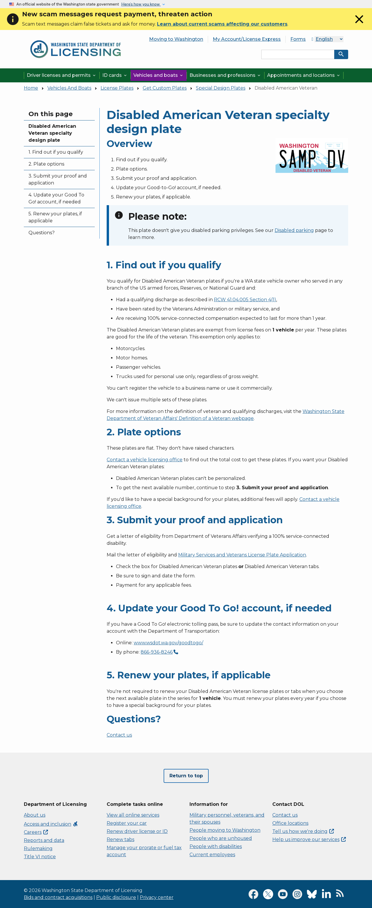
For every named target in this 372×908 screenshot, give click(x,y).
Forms (298, 39)
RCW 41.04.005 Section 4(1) (245, 299)
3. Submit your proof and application (57, 179)
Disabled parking (294, 230)
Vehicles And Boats (69, 88)
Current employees (212, 854)
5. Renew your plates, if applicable (55, 217)
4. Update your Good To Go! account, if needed (56, 198)
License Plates (117, 88)
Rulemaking (38, 848)
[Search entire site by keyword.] (298, 54)
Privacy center (157, 897)
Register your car (127, 823)
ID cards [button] (115, 75)
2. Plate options (46, 164)
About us (34, 815)
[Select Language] (329, 39)
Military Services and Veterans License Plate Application (242, 555)
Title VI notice (40, 856)
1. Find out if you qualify (55, 152)
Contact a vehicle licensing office (145, 459)
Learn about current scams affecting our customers (222, 24)
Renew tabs (120, 839)
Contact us (119, 735)
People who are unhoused (220, 838)
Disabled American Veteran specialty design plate (52, 133)
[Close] (359, 24)
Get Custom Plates (165, 88)
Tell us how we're (303, 831)
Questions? (41, 232)
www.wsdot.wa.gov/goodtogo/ (168, 642)
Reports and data (44, 840)
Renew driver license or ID (137, 831)
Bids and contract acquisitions (58, 897)
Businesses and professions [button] (225, 75)
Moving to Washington (176, 39)
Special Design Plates (220, 88)
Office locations (290, 823)
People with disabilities (215, 846)
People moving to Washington (224, 830)
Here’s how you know (141, 4)
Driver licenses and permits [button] (61, 75)
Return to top (186, 775)
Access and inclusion (51, 824)
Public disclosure (116, 897)
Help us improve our (309, 839)
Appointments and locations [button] (304, 75)
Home (31, 88)
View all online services (133, 815)
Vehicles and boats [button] (158, 75)
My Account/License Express (247, 39)
